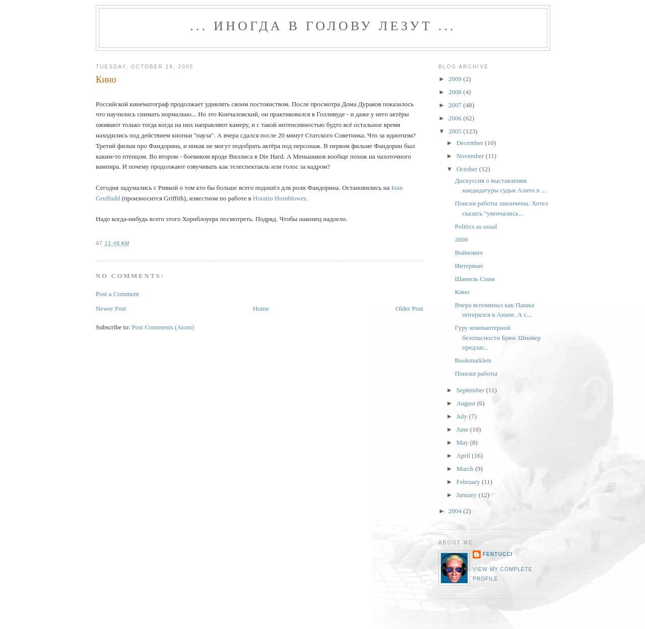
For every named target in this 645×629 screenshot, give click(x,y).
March (466, 468)
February (469, 481)
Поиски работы (476, 373)
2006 (455, 118)
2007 (455, 105)
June (463, 429)
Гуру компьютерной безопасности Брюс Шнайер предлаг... (498, 337)
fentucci (497, 554)
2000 (461, 239)
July (463, 416)
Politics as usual (476, 226)
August (467, 403)
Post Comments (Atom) (163, 327)
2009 (455, 79)
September (471, 390)
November (471, 156)
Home (261, 308)
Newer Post (111, 308)
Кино (106, 80)
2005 (455, 131)
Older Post (409, 308)
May (463, 442)
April (464, 455)
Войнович (468, 252)
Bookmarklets (473, 360)
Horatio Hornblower (279, 198)
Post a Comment (117, 294)
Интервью (469, 265)
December (471, 143)
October (468, 169)
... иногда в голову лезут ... (323, 26)
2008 (455, 92)
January (468, 495)
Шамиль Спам (474, 279)
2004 (455, 511)
